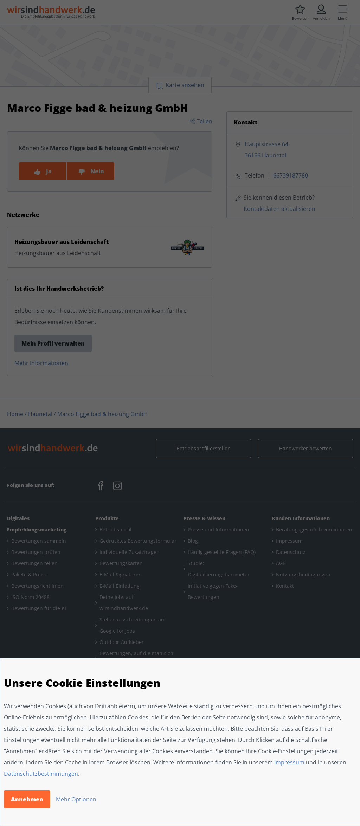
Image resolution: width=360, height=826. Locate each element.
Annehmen (27, 799)
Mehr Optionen (76, 799)
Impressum (289, 762)
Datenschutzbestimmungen (41, 773)
